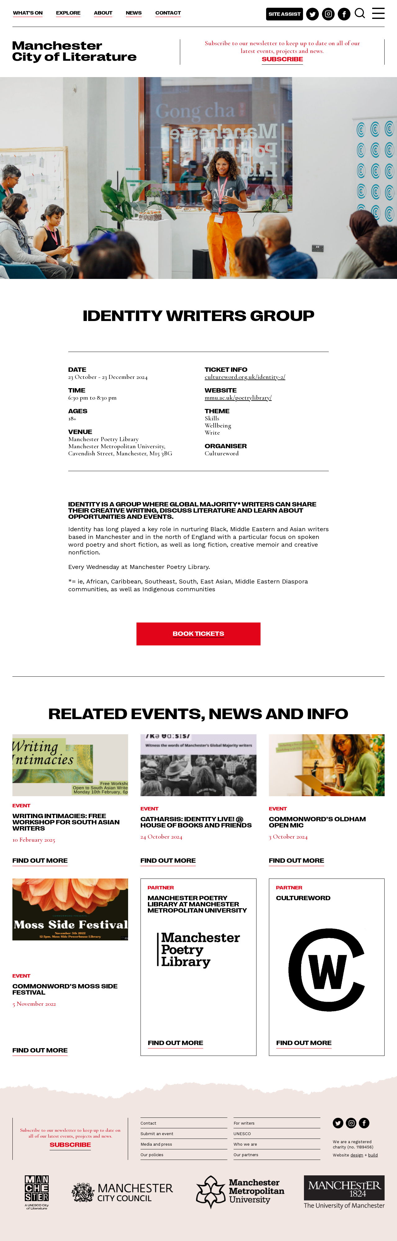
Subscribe (282, 58)
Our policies (152, 1154)
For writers (244, 1123)
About (103, 12)
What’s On (27, 12)
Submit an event (157, 1133)
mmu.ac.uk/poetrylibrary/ (238, 397)
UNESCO (242, 1133)
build (373, 1155)
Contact (168, 12)
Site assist (285, 14)
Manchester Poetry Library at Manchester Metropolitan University (197, 903)
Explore (68, 12)
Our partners (246, 1154)
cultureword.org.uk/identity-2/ (245, 377)
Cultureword (303, 897)
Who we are (245, 1144)
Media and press (156, 1144)
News (134, 12)
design (356, 1155)
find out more (40, 860)
